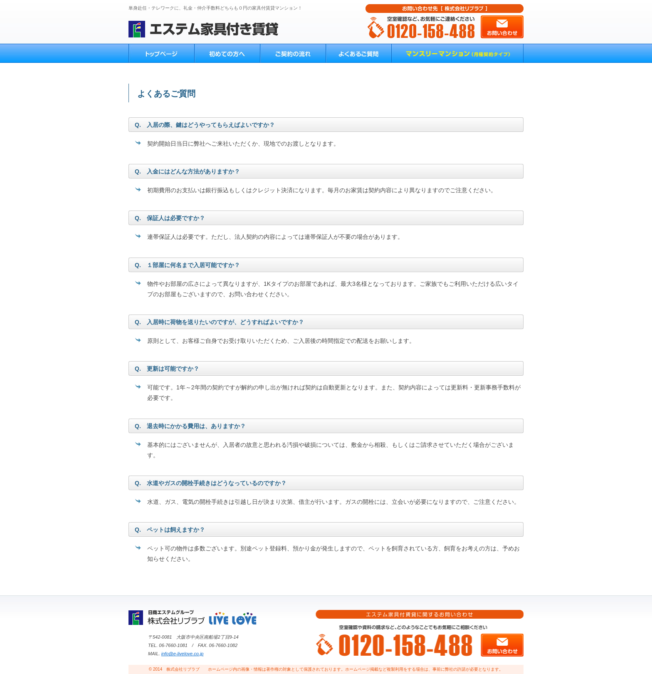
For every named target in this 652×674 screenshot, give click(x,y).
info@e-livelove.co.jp (182, 653)
